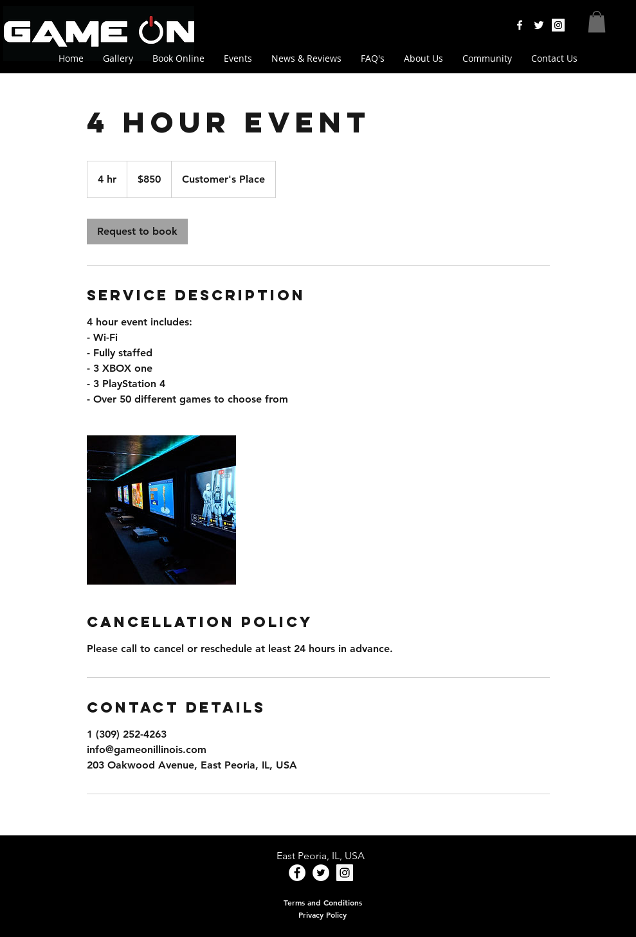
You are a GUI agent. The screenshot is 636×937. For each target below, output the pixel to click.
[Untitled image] (161, 510)
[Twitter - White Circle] (321, 872)
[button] (597, 21)
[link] (137, 231)
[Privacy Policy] (322, 914)
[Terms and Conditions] (322, 902)
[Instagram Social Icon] (558, 25)
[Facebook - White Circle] (297, 872)
